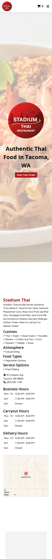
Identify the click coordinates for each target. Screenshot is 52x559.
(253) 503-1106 (12, 382)
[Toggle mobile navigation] (48, 6)
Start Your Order (26, 174)
